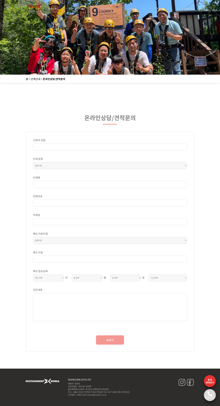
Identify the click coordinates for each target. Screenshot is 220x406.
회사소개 (52, 8)
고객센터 (158, 8)
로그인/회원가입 (184, 8)
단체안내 (132, 8)
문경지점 (79, 8)
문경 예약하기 (210, 381)
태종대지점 (105, 8)
